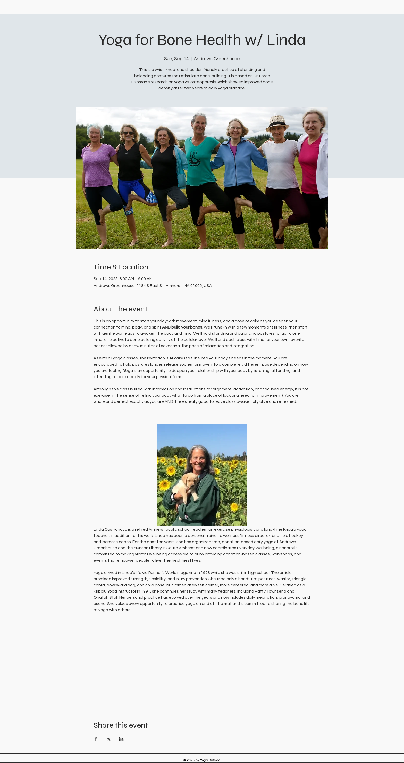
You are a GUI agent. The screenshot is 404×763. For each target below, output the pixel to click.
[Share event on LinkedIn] (121, 739)
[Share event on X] (108, 739)
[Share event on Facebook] (96, 739)
